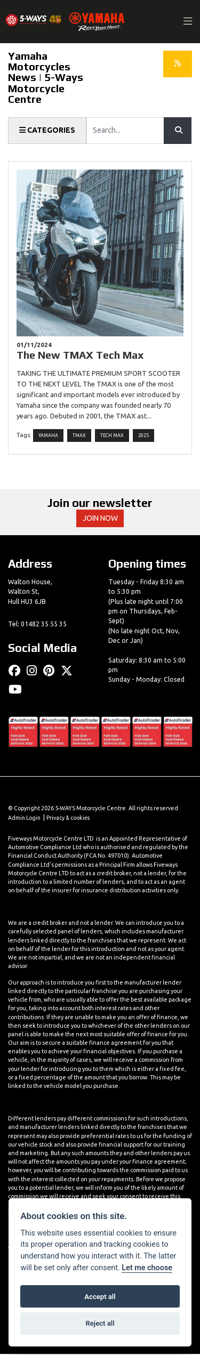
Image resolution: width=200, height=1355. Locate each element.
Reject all (99, 1323)
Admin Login (25, 819)
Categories (47, 130)
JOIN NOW (100, 519)
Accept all (99, 1297)
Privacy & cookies (70, 819)
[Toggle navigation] (188, 21)
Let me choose (147, 1267)
